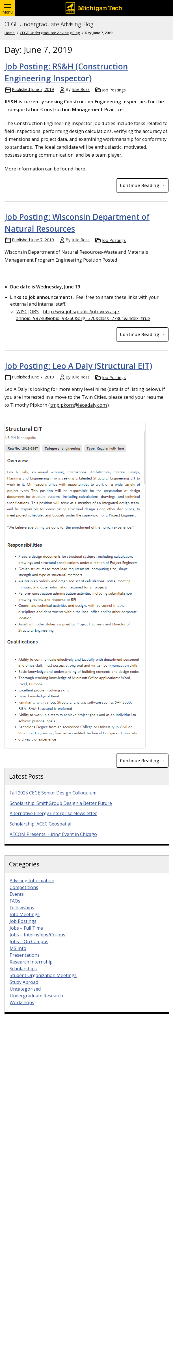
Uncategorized (25, 997)
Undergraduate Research (36, 1003)
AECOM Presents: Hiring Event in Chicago (53, 842)
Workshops (22, 1010)
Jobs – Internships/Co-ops (37, 943)
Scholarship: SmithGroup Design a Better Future (61, 811)
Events (17, 902)
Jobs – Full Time (26, 936)
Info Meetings (25, 922)
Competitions (24, 895)
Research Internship (31, 970)
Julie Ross (81, 89)
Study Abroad (24, 990)
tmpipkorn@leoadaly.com (78, 405)
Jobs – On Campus (29, 949)
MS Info (18, 956)
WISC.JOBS (27, 311)
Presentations (25, 963)
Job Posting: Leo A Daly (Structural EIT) (78, 365)
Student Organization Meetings (43, 983)
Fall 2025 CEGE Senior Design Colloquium (53, 801)
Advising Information (32, 888)
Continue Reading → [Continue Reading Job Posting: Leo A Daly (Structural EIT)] (142, 768)
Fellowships (22, 915)
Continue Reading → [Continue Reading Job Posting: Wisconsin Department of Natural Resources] (142, 334)
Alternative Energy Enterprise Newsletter (53, 821)
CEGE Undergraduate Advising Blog (49, 24)
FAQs (15, 909)
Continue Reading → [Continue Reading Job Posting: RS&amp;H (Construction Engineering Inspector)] (142, 185)
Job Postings (114, 90)
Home (10, 32)
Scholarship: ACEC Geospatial (40, 832)
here (80, 168)
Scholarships (23, 976)
